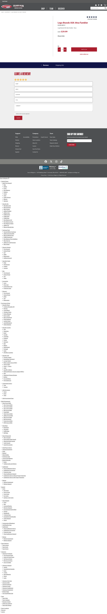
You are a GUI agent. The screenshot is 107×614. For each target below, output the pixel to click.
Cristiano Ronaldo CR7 (9, 307)
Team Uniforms (5, 543)
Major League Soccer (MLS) (10, 362)
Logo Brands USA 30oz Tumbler (18, 12)
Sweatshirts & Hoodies (9, 569)
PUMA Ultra (6, 216)
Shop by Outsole (6, 247)
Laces (5, 283)
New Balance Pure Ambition (10, 239)
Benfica (5, 377)
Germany (6, 342)
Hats (5, 504)
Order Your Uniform (54, 146)
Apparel (3, 487)
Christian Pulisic (7, 312)
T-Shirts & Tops (7, 515)
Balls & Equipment (5, 401)
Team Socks (5, 547)
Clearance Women (6, 584)
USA (5, 329)
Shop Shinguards (6, 436)
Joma (5, 195)
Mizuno (5, 199)
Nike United (6, 244)
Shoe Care (6, 285)
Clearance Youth (6, 586)
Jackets (5, 567)
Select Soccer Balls (8, 414)
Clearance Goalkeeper (7, 588)
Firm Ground (7, 249)
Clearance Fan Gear (7, 581)
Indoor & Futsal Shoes (9, 557)
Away (5, 393)
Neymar (6, 308)
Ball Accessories (7, 419)
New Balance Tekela (8, 223)
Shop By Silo (5, 204)
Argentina (6, 331)
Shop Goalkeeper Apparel (10, 474)
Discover (3, 610)
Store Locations (36, 140)
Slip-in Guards (7, 437)
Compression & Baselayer (8, 523)
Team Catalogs (53, 140)
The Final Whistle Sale (7, 593)
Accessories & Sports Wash (10, 509)
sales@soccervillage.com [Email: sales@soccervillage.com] (74, 172)
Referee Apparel (8, 484)
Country (6, 387)
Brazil (5, 333)
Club (5, 385)
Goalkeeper (5, 466)
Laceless (6, 268)
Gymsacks (6, 429)
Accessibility (26, 137)
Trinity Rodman (7, 324)
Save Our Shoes (36, 149)
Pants (5, 502)
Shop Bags (5, 425)
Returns (17, 146)
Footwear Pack (6, 230)
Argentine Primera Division (10, 375)
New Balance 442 (8, 220)
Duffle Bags (6, 431)
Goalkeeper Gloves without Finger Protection (15, 475)
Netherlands (7, 347)
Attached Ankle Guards (9, 441)
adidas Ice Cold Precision (10, 242)
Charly (5, 194)
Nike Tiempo (7, 209)
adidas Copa (7, 213)
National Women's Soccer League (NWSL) (14, 371)
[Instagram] (56, 162)
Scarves (5, 511)
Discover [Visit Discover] (61, 8)
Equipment (7, 12)
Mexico (5, 345)
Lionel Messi (7, 310)
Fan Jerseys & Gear (5, 303)
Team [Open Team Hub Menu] (51, 8)
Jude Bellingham (8, 323)
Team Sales (52, 137)
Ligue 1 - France (7, 366)
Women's (4, 291)
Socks (3, 488)
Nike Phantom (7, 207)
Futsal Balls (6, 412)
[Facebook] (45, 162)
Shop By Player (6, 305)
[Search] (105, 8)
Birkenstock (6, 256)
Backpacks (6, 427)
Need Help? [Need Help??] (4, 1)
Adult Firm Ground (7, 183)
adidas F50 (6, 225)
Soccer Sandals (7, 562)
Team (2, 596)
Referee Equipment (8, 482)
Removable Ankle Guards (10, 439)
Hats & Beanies (7, 574)
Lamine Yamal (7, 321)
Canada (5, 334)
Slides (5, 254)
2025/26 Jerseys (6, 390)
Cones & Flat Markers (7, 458)
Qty (58, 46)
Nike (5, 185)
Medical (4, 453)
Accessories (5, 281)
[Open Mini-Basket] (105, 5)
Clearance (3, 552)
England (6, 338)
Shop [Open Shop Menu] (43, 8)
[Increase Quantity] (65, 49)
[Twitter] (51, 162)
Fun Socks (6, 496)
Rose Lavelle (7, 315)
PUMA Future (7, 214)
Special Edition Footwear (10, 232)
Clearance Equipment (7, 590)
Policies (17, 140)
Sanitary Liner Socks (8, 497)
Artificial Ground (8, 258)
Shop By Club (5, 355)
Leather (5, 266)
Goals (3, 451)
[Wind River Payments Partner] (63, 167)
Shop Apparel (5, 500)
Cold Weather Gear (7, 525)
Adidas (5, 186)
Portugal (6, 349)
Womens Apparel (8, 508)
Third (5, 395)
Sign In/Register (4, 178)
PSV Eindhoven (7, 380)
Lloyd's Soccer (44, 137)
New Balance (7, 190)
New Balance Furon (8, 221)
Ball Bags (6, 433)
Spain (5, 351)
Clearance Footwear (7, 553)
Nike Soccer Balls (8, 417)
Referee (4, 480)
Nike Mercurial (7, 205)
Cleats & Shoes (4, 181)
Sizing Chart (18, 149)
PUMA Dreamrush (8, 237)
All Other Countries (8, 352)
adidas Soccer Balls (8, 415)
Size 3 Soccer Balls (8, 408)
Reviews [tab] (46, 65)
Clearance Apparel (6, 565)
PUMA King (6, 218)
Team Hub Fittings (6, 605)
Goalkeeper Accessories (9, 470)
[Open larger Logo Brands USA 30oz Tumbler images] (30, 35)
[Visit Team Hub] (18, 7)
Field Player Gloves (7, 447)
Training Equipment (7, 449)
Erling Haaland (7, 319)
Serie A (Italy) (7, 364)
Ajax (5, 373)
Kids (3, 271)
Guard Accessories (8, 444)
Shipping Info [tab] (60, 65)
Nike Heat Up (7, 241)
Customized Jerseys (7, 383)
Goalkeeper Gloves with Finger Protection (14, 477)
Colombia (6, 336)
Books (5, 462)
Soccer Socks (7, 492)
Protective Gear (7, 288)
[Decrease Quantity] (59, 49)
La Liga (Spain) (7, 361)
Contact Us (35, 152)
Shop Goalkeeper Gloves (10, 468)
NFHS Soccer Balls (8, 422)
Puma (5, 188)
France (5, 340)
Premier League (7, 357)
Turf (4, 252)
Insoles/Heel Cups (8, 286)
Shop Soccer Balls (6, 403)
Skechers (6, 201)
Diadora (6, 192)
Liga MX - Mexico (8, 370)
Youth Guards (7, 443)
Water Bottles (5, 455)
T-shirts (5, 572)
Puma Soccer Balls (8, 421)
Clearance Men (6, 582)
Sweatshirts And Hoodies (10, 516)
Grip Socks (6, 490)
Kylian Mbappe (7, 314)
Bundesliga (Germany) (9, 359)
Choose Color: (61, 36)
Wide (5, 263)
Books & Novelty (6, 460)
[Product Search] (97, 8)
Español (17, 152)
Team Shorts (5, 549)
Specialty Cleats (6, 261)
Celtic (5, 368)
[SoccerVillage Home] (7, 7)
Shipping (17, 143)
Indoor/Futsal (7, 251)
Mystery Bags (5, 591)
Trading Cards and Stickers (10, 464)
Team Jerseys (5, 545)
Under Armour (7, 197)
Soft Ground (7, 264)
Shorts (5, 520)
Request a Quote (54, 143)
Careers (34, 146)
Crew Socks (6, 494)
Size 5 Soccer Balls (8, 405)
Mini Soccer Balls (8, 410)
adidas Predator (7, 211)
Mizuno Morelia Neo (9, 227)
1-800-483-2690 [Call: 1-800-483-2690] (63, 172)
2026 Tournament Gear (8, 398)
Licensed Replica (8, 506)
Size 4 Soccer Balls (8, 406)
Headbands (6, 513)
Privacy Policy (43, 175)
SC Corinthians (7, 378)
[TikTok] (61, 162)
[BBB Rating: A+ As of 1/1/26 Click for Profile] (47, 167)
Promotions (35, 137)
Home (2, 12)
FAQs (16, 137)
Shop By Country (6, 327)
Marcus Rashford (8, 317)
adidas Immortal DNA (9, 233)
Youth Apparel (7, 518)
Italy (5, 343)
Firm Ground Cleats (8, 555)
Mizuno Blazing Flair (9, 235)
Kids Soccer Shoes (8, 560)
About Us (35, 143)
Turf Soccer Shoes (8, 559)
